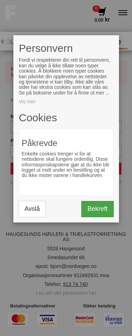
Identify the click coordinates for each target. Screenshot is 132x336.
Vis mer (27, 101)
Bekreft (97, 208)
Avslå (32, 208)
